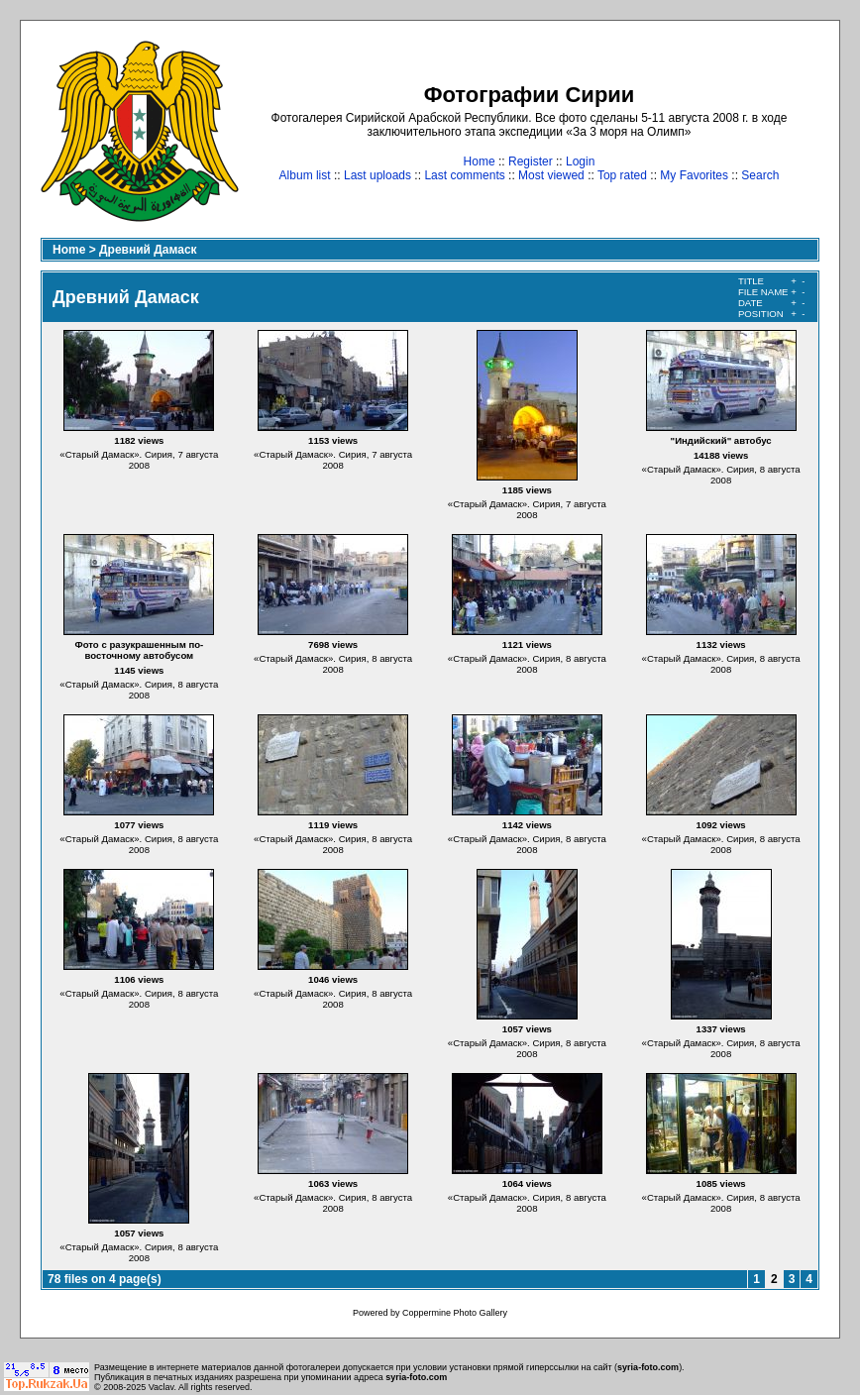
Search (760, 175)
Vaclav (161, 1387)
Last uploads (377, 175)
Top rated (622, 175)
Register (530, 161)
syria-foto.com (648, 1367)
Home (479, 161)
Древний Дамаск (148, 250)
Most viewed (551, 175)
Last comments (464, 175)
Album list (305, 175)
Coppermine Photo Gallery (454, 1313)
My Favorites (694, 175)
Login (580, 161)
